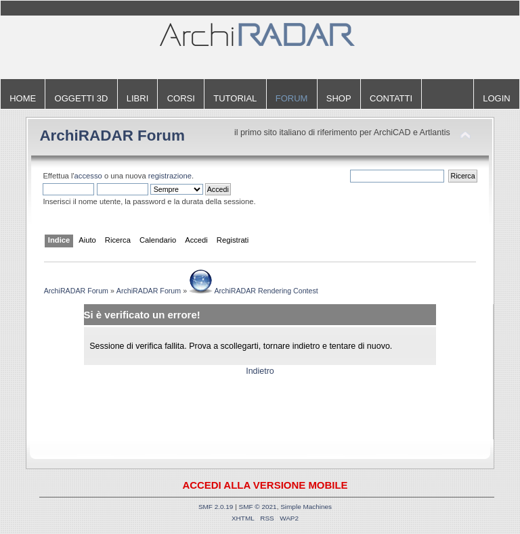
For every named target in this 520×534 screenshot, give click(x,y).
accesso (88, 176)
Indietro (260, 371)
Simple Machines (306, 506)
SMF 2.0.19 (216, 506)
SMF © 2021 (258, 506)
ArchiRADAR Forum (112, 135)
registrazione (170, 176)
